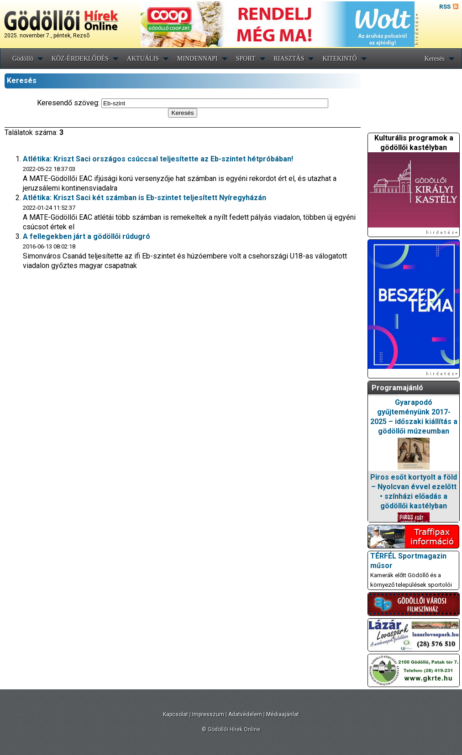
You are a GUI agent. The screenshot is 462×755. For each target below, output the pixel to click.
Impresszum (208, 714)
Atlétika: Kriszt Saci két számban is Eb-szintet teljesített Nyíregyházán (144, 197)
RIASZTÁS (289, 58)
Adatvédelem (245, 714)
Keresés (435, 58)
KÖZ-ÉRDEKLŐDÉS (80, 58)
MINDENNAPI (197, 58)
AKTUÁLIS (143, 58)
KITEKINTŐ (339, 58)
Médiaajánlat (282, 714)
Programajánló (397, 387)
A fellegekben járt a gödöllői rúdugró (86, 236)
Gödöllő (22, 58)
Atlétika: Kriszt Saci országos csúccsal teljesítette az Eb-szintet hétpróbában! (158, 159)
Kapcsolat (175, 714)
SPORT (246, 58)
